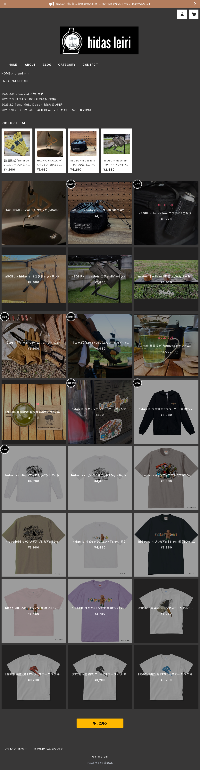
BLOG (47, 64)
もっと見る (100, 723)
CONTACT (90, 64)
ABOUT (30, 64)
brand (19, 73)
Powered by (100, 762)
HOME (13, 64)
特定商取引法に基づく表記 (48, 748)
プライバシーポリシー (16, 748)
